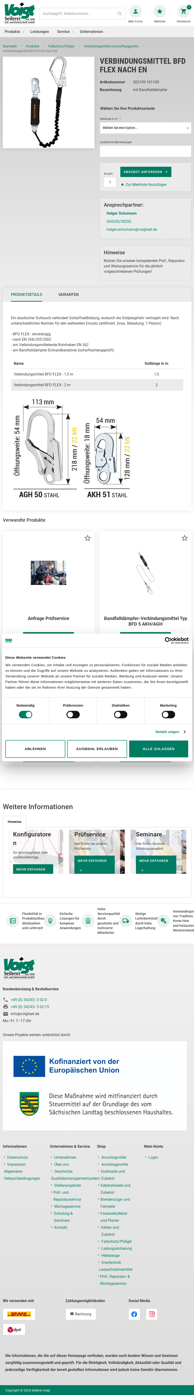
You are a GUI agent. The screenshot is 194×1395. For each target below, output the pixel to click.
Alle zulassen (159, 749)
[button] (87, 542)
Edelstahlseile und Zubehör (115, 1193)
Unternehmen (65, 1162)
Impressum (16, 1169)
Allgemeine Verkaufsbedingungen (22, 1179)
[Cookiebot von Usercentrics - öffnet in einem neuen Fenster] (168, 640)
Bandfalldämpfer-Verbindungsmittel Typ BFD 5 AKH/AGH (145, 625)
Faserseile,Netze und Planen (113, 1221)
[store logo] (21, 16)
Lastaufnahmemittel (115, 1274)
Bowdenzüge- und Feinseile (115, 1207)
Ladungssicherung (116, 1253)
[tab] (26, 299)
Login (153, 1162)
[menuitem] (13, 36)
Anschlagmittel (113, 1162)
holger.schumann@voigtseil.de (132, 234)
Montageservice (67, 1211)
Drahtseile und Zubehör (113, 1179)
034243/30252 (119, 226)
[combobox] (82, 16)
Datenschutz (17, 1162)
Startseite (10, 51)
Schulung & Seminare (63, 1221)
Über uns (61, 1169)
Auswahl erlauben (97, 749)
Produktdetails (26, 299)
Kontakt (60, 1232)
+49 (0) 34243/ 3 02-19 (30, 1011)
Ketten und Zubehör (110, 1235)
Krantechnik (111, 1267)
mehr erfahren (92, 865)
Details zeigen (167, 732)
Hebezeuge (110, 1260)
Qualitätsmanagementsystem (75, 1183)
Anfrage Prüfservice (48, 623)
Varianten (68, 299)
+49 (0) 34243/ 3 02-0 (29, 1004)
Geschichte (63, 1176)
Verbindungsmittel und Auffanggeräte (111, 51)
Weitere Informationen (46, 761)
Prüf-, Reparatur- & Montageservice (115, 1284)
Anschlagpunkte (114, 1169)
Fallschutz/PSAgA (61, 51)
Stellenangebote (67, 1190)
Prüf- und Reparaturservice (67, 1200)
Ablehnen (35, 749)
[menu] (97, 36)
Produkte (33, 51)
